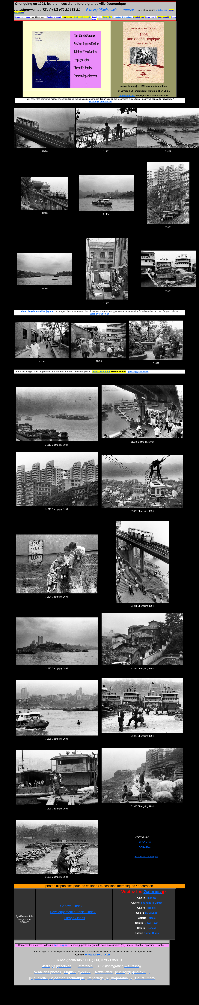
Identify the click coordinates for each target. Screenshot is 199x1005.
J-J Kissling (161, 10)
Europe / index (74, 918)
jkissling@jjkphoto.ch (101, 9)
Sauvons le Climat (151, 902)
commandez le (126, 95)
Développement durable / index (73, 912)
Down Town (151, 923)
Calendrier (107, 17)
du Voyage (151, 913)
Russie (152, 918)
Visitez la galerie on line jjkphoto (37, 311)
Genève (151, 928)
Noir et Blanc (151, 933)
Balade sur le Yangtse (146, 856)
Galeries (153, 891)
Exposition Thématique (122, 17)
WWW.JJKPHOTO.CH (97, 954)
